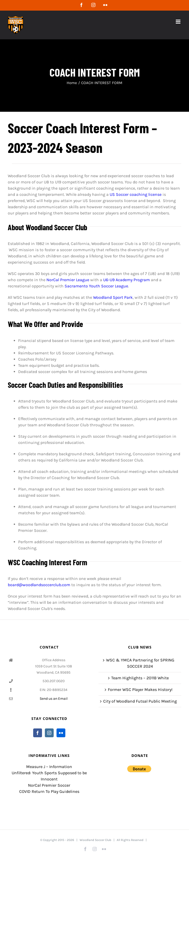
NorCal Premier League (67, 279)
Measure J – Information (49, 766)
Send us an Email (54, 698)
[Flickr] (61, 732)
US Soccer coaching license (136, 194)
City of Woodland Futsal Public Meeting (140, 701)
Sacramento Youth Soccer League (96, 286)
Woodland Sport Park (113, 297)
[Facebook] (37, 732)
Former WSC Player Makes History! (140, 689)
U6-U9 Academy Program (126, 279)
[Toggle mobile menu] (178, 21)
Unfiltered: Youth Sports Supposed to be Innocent (49, 775)
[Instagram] (49, 732)
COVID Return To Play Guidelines (49, 791)
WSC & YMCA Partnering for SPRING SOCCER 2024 (140, 663)
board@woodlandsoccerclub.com (39, 584)
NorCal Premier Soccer (49, 785)
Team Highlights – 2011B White (140, 677)
